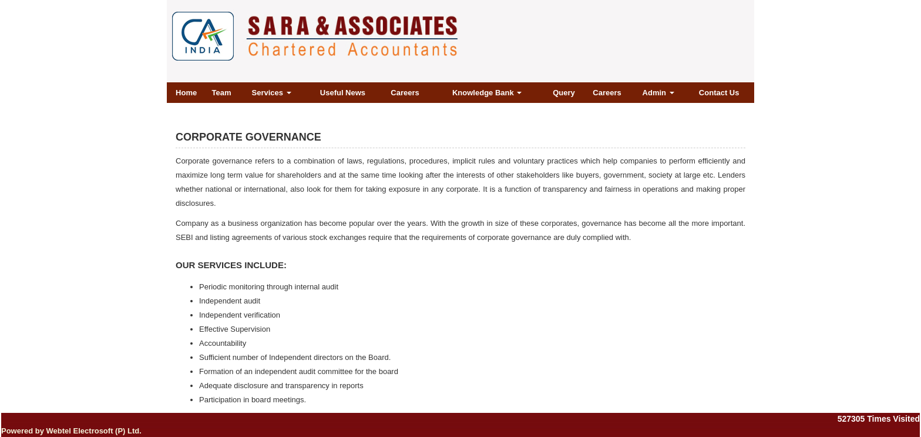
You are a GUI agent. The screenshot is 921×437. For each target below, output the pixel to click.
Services (271, 92)
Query (564, 92)
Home (186, 92)
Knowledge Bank (487, 92)
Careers (405, 92)
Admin (658, 92)
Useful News (342, 92)
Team (221, 92)
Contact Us (719, 92)
